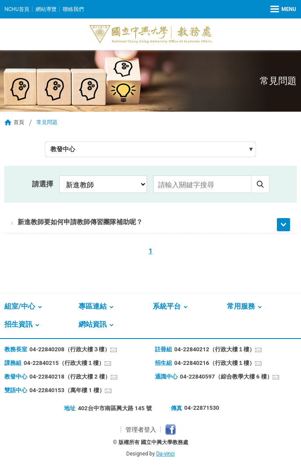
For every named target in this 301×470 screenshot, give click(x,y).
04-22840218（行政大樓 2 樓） (70, 376)
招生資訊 (18, 324)
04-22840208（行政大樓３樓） (69, 349)
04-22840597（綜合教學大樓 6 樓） (226, 376)
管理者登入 (140, 429)
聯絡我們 (73, 9)
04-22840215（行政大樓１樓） (64, 363)
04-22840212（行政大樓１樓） (214, 349)
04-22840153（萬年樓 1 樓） (67, 390)
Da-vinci (165, 454)
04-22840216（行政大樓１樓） (214, 363)
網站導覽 (46, 9)
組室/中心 (19, 306)
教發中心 (62, 149)
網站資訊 (93, 324)
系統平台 (167, 306)
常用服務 (241, 306)
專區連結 (93, 306)
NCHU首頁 (16, 9)
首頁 (19, 122)
